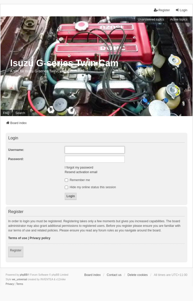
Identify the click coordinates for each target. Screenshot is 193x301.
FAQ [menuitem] (6, 113)
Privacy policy (40, 238)
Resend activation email (81, 172)
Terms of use (17, 238)
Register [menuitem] (162, 10)
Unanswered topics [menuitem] (151, 19)
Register (16, 250)
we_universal (19, 279)
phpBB (24, 274)
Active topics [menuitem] (178, 19)
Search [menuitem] (20, 113)
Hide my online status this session (90, 187)
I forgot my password (79, 167)
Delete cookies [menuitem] (137, 275)
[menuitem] (10, 284)
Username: (16, 150)
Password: (16, 159)
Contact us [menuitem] (114, 275)
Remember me (77, 180)
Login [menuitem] (181, 10)
